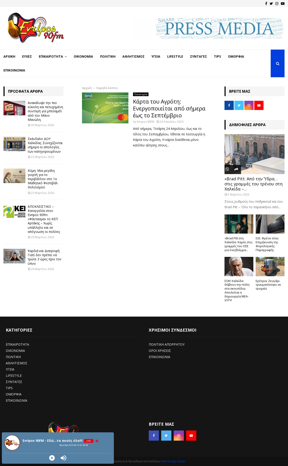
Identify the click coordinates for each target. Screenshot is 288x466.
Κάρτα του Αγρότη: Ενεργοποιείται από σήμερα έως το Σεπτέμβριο (169, 108)
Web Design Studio (173, 461)
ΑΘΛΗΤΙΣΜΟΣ (16, 363)
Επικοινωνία (14, 70)
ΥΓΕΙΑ (10, 369)
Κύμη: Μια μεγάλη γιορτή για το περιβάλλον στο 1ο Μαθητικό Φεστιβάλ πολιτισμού (43, 179)
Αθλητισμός (133, 56)
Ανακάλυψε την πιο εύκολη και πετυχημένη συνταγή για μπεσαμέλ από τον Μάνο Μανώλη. (45, 111)
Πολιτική (107, 56)
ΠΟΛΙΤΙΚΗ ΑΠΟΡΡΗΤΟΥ (167, 344)
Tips (217, 56)
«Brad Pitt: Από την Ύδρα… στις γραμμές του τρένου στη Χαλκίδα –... (253, 183)
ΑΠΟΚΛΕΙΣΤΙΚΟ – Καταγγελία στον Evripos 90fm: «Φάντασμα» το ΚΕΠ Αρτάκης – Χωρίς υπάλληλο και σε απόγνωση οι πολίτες (44, 219)
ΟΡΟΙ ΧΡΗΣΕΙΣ (160, 350)
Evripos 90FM (145, 122)
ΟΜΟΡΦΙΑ (13, 394)
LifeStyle (175, 56)
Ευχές (27, 56)
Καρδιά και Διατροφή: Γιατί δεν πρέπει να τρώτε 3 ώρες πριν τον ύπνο (44, 257)
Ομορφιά (236, 56)
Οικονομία (83, 56)
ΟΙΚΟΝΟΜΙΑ (15, 350)
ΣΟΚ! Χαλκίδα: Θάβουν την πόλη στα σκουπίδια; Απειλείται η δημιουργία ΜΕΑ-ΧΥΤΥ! (236, 290)
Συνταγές (198, 56)
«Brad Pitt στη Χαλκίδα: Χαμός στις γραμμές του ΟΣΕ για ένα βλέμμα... (238, 244)
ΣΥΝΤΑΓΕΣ (14, 382)
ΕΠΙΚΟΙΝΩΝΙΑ (16, 400)
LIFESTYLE (14, 375)
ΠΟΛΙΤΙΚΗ (13, 357)
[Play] (52, 457)
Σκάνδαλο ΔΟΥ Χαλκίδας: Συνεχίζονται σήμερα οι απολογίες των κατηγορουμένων (45, 145)
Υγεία (156, 56)
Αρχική (9, 56)
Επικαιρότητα (51, 56)
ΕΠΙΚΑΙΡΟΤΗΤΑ (17, 344)
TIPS (9, 388)
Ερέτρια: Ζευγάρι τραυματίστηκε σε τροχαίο (268, 285)
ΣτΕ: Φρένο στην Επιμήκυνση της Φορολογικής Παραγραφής (267, 244)
